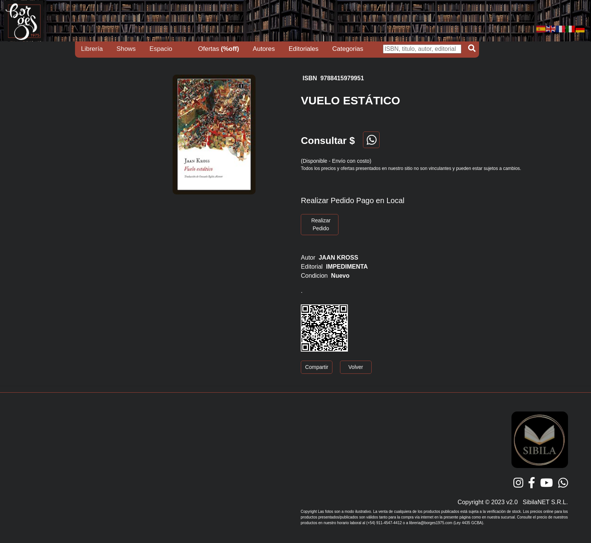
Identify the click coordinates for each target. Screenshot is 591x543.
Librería (92, 48)
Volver (355, 367)
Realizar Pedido (321, 224)
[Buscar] (422, 49)
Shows (126, 48)
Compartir (316, 367)
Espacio (161, 48)
